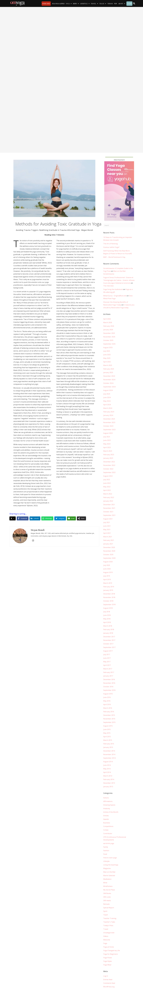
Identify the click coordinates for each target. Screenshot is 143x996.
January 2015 (108, 747)
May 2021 (106, 529)
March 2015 (107, 740)
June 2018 (107, 615)
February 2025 (108, 369)
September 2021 (109, 515)
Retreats (106, 904)
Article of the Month (110, 812)
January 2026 (108, 330)
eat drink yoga (108, 843)
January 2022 (108, 501)
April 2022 (107, 490)
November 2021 (109, 508)
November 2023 (109, 422)
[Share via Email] (71, 518)
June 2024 (107, 397)
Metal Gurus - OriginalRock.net (114, 296)
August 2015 (108, 726)
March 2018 (107, 626)
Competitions (108, 826)
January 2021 (108, 544)
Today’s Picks (108, 925)
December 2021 (109, 504)
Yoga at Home (108, 947)
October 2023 (108, 426)
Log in (105, 976)
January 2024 (108, 415)
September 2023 (109, 429)
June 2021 (107, 526)
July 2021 (106, 522)
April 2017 (107, 665)
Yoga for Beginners (110, 954)
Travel (105, 929)
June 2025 (107, 355)
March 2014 (107, 776)
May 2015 (106, 733)
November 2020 (109, 551)
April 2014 (107, 772)
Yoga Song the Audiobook (113, 289)
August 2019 (108, 572)
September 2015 (109, 722)
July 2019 (106, 576)
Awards (106, 819)
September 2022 (109, 472)
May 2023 (106, 444)
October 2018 (108, 601)
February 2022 (108, 497)
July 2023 (106, 437)
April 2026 (107, 319)
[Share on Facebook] (23, 518)
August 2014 (108, 761)
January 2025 (108, 372)
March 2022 (107, 494)
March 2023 (107, 451)
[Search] (134, 3)
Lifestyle (106, 861)
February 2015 (108, 744)
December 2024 (109, 376)
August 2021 (108, 519)
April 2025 (107, 362)
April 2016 (107, 704)
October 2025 (108, 340)
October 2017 (108, 644)
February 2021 (108, 540)
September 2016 (109, 690)
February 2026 (108, 326)
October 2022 (108, 469)
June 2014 (107, 765)
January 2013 (108, 786)
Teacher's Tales (109, 922)
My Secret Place (109, 890)
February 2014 (108, 779)
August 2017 (108, 651)
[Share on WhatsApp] (47, 518)
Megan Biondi (37, 539)
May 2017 (106, 662)
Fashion (106, 850)
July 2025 (106, 351)
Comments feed (109, 983)
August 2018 (108, 608)
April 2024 (107, 404)
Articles (106, 816)
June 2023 (107, 440)
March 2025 (107, 365)
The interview (108, 286)
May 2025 (106, 358)
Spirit (105, 911)
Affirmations (108, 801)
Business (106, 823)
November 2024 (109, 380)
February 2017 (108, 672)
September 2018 (109, 604)
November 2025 (109, 337)
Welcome (106, 940)
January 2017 (108, 676)
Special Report (108, 908)
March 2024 (107, 408)
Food (105, 854)
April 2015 (107, 736)
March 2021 (107, 537)
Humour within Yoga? (111, 247)
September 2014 (109, 758)
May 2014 (106, 769)
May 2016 (106, 701)
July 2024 (106, 394)
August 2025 (108, 347)
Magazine (107, 868)
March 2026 (107, 322)
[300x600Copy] (119, 191)
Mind (105, 883)
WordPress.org (108, 987)
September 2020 (109, 558)
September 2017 (109, 647)
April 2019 (107, 579)
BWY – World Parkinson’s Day (114, 257)
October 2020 (108, 554)
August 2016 (108, 694)
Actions (106, 798)
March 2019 (107, 583)
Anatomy (106, 808)
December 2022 (109, 462)
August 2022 (108, 476)
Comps (105, 830)
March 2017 (107, 669)
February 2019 (108, 587)
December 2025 (109, 333)
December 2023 (109, 419)
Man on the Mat (109, 872)
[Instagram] (33, 550)
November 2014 (109, 754)
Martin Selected (109, 875)
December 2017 (109, 637)
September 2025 (109, 344)
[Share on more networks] (81, 518)
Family (105, 847)
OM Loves (107, 897)
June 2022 (107, 483)
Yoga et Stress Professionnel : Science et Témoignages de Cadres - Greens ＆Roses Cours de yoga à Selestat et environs (119, 280)
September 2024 (109, 387)
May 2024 (106, 401)
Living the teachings (110, 865)
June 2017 (107, 658)
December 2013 (109, 783)
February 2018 (108, 629)
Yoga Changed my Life (111, 950)
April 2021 (107, 533)
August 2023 (108, 433)
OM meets (107, 900)
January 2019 (108, 590)
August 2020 (108, 562)
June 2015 (107, 729)
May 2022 (106, 487)
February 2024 (108, 412)
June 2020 (107, 569)
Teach (105, 915)
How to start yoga (110, 858)
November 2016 (109, 683)
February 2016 (108, 712)
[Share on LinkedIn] (34, 518)
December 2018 (109, 594)
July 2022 (106, 479)
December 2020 (109, 547)
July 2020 (106, 565)
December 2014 (109, 751)
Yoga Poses (107, 958)
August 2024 (108, 390)
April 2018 (107, 622)
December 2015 (109, 715)
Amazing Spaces (109, 805)
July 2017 (106, 654)
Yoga (105, 943)
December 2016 (109, 679)
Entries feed (107, 979)
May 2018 (106, 619)
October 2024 (108, 383)
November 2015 (109, 719)
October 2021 (108, 512)
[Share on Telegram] (60, 518)
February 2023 (108, 454)
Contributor (107, 833)
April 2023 (107, 447)
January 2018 (108, 633)
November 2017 (109, 640)
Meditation (107, 879)
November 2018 (109, 597)
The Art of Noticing (110, 244)
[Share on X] (12, 518)
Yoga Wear (107, 965)
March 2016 (107, 708)
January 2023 (108, 458)
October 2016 (108, 687)
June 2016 (107, 697)
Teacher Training (109, 918)
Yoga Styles (107, 961)
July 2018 (106, 612)
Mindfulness (108, 886)
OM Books (107, 893)
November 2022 (109, 465)
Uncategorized (108, 933)
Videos (105, 936)
